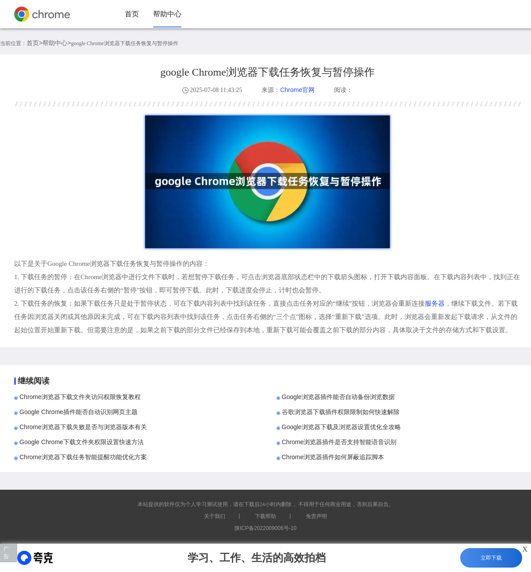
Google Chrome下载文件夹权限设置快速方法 (81, 441)
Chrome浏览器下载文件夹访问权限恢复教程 (80, 396)
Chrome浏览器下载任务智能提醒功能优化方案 (83, 457)
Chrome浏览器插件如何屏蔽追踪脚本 (333, 457)
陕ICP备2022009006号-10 (265, 528)
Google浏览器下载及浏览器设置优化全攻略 (341, 426)
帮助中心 (167, 14)
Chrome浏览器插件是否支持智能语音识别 (339, 441)
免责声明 (316, 516)
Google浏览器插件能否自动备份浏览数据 (338, 396)
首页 (132, 14)
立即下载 (491, 558)
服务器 (435, 303)
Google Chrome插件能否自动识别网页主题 (78, 411)
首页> (34, 42)
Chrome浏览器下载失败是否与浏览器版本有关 (83, 426)
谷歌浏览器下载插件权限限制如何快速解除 (341, 411)
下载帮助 (265, 516)
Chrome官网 (297, 89)
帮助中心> (56, 42)
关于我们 (214, 516)
